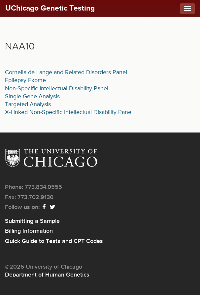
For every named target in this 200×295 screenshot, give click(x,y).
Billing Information (29, 231)
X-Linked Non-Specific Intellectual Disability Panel (69, 112)
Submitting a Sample (32, 221)
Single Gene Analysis (32, 97)
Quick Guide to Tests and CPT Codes (54, 241)
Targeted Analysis (28, 104)
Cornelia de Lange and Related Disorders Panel (66, 72)
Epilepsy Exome (25, 80)
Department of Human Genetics (47, 275)
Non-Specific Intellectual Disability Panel (56, 89)
